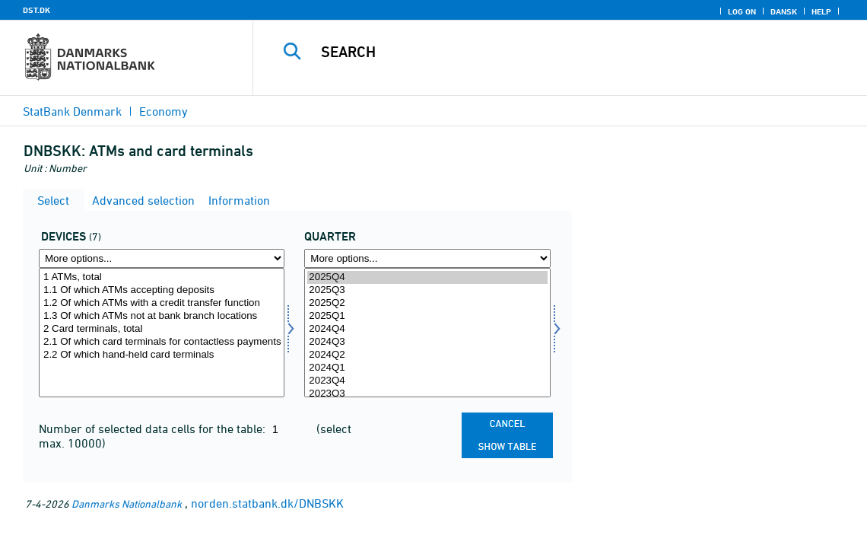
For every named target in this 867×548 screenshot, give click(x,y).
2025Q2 (427, 303)
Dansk (783, 11)
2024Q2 (427, 355)
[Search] (557, 52)
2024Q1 (427, 368)
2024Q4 (427, 329)
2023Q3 (427, 393)
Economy (163, 111)
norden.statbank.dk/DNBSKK (267, 503)
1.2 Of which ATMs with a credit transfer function (161, 303)
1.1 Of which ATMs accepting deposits (161, 290)
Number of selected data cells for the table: (153, 428)
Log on (742, 11)
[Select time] (427, 332)
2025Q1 (427, 316)
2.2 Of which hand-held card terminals (161, 355)
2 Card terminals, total (161, 329)
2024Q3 (427, 342)
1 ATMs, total (161, 277)
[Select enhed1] (161, 332)
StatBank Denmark (72, 111)
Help (821, 11)
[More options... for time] (427, 258)
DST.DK (36, 10)
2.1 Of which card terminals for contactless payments (161, 342)
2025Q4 (427, 277)
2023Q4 (427, 380)
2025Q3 (427, 290)
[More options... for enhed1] (161, 258)
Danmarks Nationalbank (126, 503)
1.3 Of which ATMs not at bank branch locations (161, 316)
